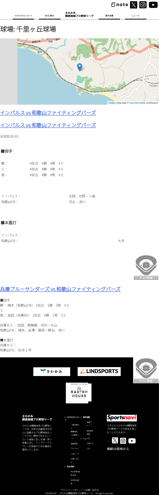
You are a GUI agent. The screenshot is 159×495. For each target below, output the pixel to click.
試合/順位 (49, 15)
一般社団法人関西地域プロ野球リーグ (75, 431)
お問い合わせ (92, 489)
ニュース (135, 15)
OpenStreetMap (137, 103)
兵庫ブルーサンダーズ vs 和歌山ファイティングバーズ (60, 288)
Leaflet (111, 103)
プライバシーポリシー (71, 489)
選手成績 (109, 15)
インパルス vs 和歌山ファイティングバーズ (48, 112)
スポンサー (75, 448)
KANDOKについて (23, 15)
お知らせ (90, 443)
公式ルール (75, 454)
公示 (88, 448)
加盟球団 (74, 443)
